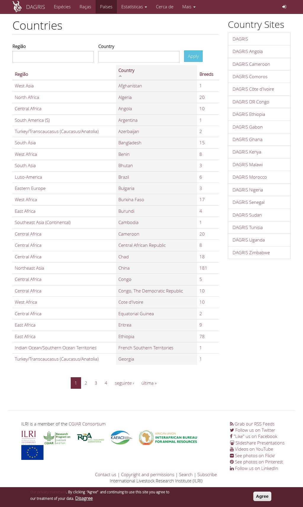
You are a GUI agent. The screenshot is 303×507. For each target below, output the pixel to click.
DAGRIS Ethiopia (249, 114)
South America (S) (32, 120)
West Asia (24, 86)
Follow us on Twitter (252, 430)
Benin (124, 154)
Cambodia (128, 222)
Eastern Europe (30, 188)
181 (203, 268)
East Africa (25, 211)
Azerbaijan (128, 131)
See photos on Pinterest (256, 462)
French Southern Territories (145, 348)
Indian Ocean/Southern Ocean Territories (55, 348)
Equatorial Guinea (136, 313)
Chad (123, 257)
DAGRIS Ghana (247, 139)
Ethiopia (126, 336)
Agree (262, 498)
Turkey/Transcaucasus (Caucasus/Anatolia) (57, 131)
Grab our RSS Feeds (252, 424)
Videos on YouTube (251, 449)
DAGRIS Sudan (247, 215)
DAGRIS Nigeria (248, 190)
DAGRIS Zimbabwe (251, 252)
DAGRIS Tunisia (248, 227)
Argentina (128, 120)
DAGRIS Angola (248, 51)
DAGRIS (35, 6)
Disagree (84, 500)
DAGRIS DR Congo (251, 102)
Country (106, 46)
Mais (189, 6)
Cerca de (164, 6)
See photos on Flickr (252, 455)
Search (186, 474)
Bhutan (125, 165)
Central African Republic (142, 245)
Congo (124, 279)
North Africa (27, 97)
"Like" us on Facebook (253, 436)
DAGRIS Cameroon (251, 64)
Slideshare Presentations (257, 443)
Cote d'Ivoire (130, 302)
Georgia (126, 359)
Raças (85, 6)
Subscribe (207, 474)
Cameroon (128, 234)
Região (19, 46)
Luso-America (28, 177)
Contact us (105, 474)
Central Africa (28, 108)
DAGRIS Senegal (249, 202)
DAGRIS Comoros (250, 76)
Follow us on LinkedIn (254, 468)
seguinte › (124, 383)
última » (149, 383)
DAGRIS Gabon (248, 127)
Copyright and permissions (147, 474)
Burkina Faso (131, 199)
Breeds (206, 74)
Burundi (126, 211)
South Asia (25, 142)
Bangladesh (129, 142)
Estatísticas (134, 6)
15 (202, 142)
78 (202, 336)
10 (202, 108)
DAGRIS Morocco (250, 177)
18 (202, 257)
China (124, 268)
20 (202, 97)
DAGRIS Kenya (247, 152)
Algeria (125, 97)
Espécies (62, 6)
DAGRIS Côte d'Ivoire (253, 89)
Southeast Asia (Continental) (42, 222)
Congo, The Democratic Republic (150, 291)
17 (202, 199)
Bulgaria (126, 188)
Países (106, 6)
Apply (193, 56)
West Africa (26, 154)
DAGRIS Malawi (248, 164)
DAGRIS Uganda (249, 240)
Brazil (123, 177)
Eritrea (124, 325)
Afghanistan (130, 86)
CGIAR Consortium (87, 424)
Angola (125, 108)
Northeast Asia (29, 268)
